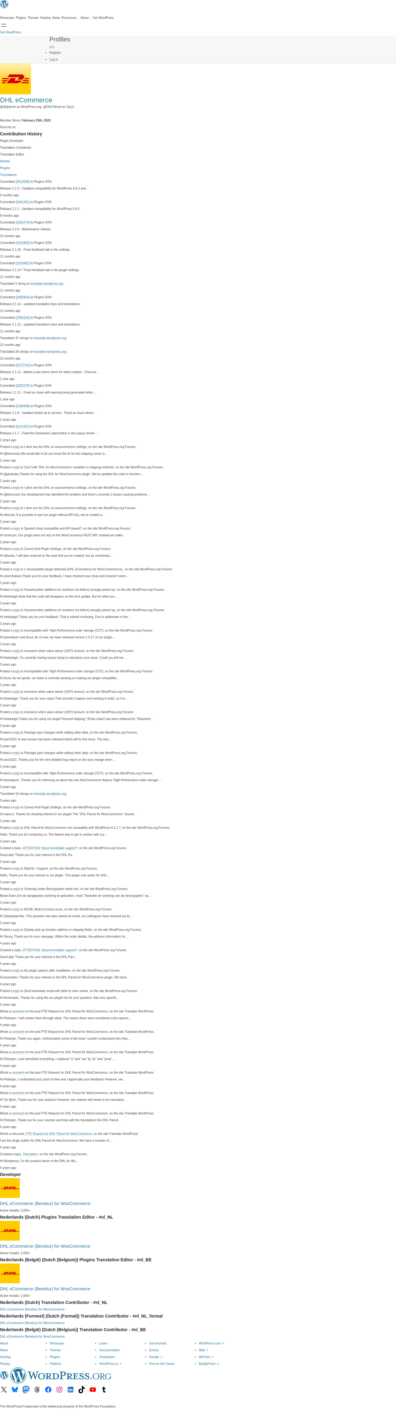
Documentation (109, 1350)
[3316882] (23, 263)
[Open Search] (3, 25)
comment (18, 1011)
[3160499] (23, 406)
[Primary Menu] (52, 47)
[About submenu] (85, 18)
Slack (70, 107)
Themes (55, 1350)
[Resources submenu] (70, 18)
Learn (103, 1343)
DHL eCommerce (26, 100)
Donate (155, 1357)
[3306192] (23, 317)
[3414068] (23, 181)
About (4, 1343)
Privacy (5, 1363)
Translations (8, 175)
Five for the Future (161, 1363)
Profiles (60, 39)
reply (16, 447)
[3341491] (23, 202)
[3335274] (23, 222)
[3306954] (23, 297)
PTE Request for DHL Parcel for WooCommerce (59, 1133)
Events (154, 1350)
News (4, 1350)
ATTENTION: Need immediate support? (50, 848)
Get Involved (157, 1343)
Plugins (5, 168)
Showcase (57, 1343)
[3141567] (23, 426)
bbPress (206, 1357)
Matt (203, 1350)
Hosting (5, 1357)
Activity (5, 161)
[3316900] (23, 243)
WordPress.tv (110, 1363)
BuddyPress (209, 1363)
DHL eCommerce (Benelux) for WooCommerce (45, 1203)
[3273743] (23, 365)
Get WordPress (10, 32)
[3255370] (23, 385)
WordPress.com (211, 1343)
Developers (107, 1357)
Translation (30, 1154)
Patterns (55, 1363)
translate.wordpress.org (47, 283)
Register (55, 52)
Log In (54, 59)
